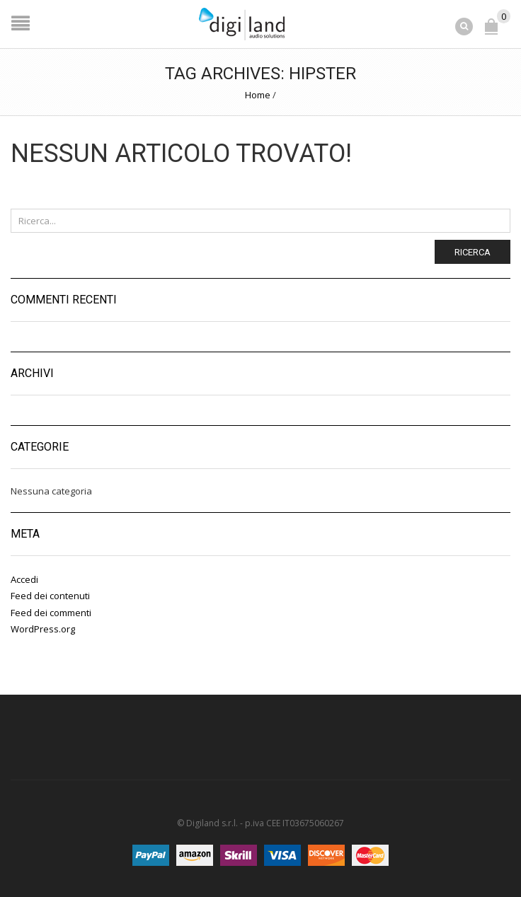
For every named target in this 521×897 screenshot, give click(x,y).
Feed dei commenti (51, 612)
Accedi (24, 579)
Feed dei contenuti (50, 595)
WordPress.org (43, 629)
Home (257, 94)
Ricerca (472, 252)
